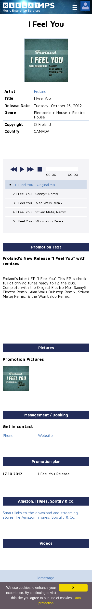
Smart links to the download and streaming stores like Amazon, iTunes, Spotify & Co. (40, 514)
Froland (40, 91)
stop (39, 169)
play (22, 169)
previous (13, 169)
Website (45, 435)
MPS (46, 5)
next (30, 169)
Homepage (45, 578)
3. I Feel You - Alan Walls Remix (38, 203)
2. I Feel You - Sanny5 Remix (35, 194)
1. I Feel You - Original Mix (34, 184)
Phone (8, 435)
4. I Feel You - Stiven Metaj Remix (39, 212)
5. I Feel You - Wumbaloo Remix (38, 221)
